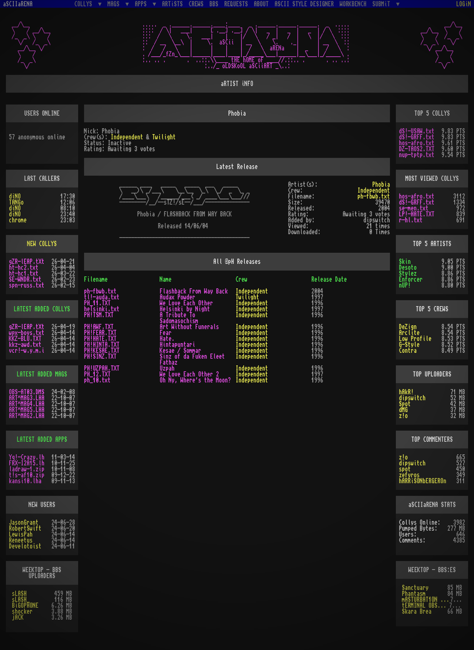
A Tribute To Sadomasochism (179, 318)
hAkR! (406, 392)
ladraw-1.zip (26, 469)
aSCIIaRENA (18, 4)
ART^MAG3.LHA (26, 398)
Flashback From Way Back (194, 291)
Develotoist (25, 546)
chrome (18, 220)
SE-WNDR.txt (25, 279)
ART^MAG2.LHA (26, 416)
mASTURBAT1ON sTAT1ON (426, 600)
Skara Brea (416, 611)
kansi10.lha (25, 481)
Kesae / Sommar (180, 351)
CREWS (196, 4)
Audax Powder (177, 297)
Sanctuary (415, 588)
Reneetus (21, 540)
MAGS (114, 4)
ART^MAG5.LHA (26, 410)
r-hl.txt (411, 220)
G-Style (409, 345)
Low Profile (415, 339)
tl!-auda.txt (102, 297)
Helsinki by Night (185, 309)
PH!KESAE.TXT (102, 351)
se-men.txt (413, 208)
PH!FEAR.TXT (100, 333)
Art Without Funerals (189, 327)
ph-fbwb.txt (373, 196)
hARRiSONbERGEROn (422, 481)
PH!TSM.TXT (99, 315)
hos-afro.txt (416, 143)
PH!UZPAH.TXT (102, 368)
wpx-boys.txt (26, 333)
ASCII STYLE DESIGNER (304, 4)
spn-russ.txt (26, 285)
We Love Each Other (186, 303)
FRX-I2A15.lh (26, 463)
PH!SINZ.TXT (100, 356)
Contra (408, 351)
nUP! (405, 285)
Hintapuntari (177, 345)
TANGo (16, 202)
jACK (18, 617)
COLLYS (84, 4)
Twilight (164, 137)
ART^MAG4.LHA (26, 404)
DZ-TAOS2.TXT (416, 149)
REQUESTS (236, 4)
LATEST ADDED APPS (42, 439)
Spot (405, 404)
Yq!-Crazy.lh (26, 457)
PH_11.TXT (97, 303)
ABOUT (261, 4)
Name (165, 279)
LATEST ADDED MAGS (42, 374)
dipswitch (412, 398)
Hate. (167, 339)
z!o (403, 416)
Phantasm (413, 594)
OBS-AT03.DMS (26, 392)
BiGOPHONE (25, 605)
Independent (127, 137)
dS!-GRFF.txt (416, 137)
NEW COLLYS (42, 244)
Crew (241, 279)
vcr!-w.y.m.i (26, 351)
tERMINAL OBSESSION (425, 605)
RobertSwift (25, 528)
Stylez (408, 273)
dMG (403, 410)
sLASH (19, 594)
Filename (96, 279)
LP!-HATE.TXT (416, 214)
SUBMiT (383, 4)
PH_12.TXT (97, 374)
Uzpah (167, 368)
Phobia (381, 185)
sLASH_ (21, 600)
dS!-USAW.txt (416, 131)
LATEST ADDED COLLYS (42, 309)
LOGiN (463, 4)
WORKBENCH (353, 4)
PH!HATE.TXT (100, 339)
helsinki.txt (102, 309)
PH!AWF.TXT (99, 327)
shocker (22, 611)
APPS (142, 4)
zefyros (409, 475)
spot (405, 469)
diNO (15, 196)
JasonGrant (24, 522)
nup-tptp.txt (416, 155)
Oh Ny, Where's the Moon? (195, 380)
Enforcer (411, 279)
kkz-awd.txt (25, 345)
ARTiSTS (172, 4)
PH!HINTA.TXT (102, 345)
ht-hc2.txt (24, 268)
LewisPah (21, 534)
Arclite (409, 333)
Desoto (408, 268)
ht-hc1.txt (24, 273)
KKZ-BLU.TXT (25, 339)
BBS (214, 4)
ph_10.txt (97, 380)
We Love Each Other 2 (189, 374)
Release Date (329, 279)
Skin (405, 262)
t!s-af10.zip (26, 475)
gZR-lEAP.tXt (26, 262)
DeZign (408, 327)
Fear (165, 333)
